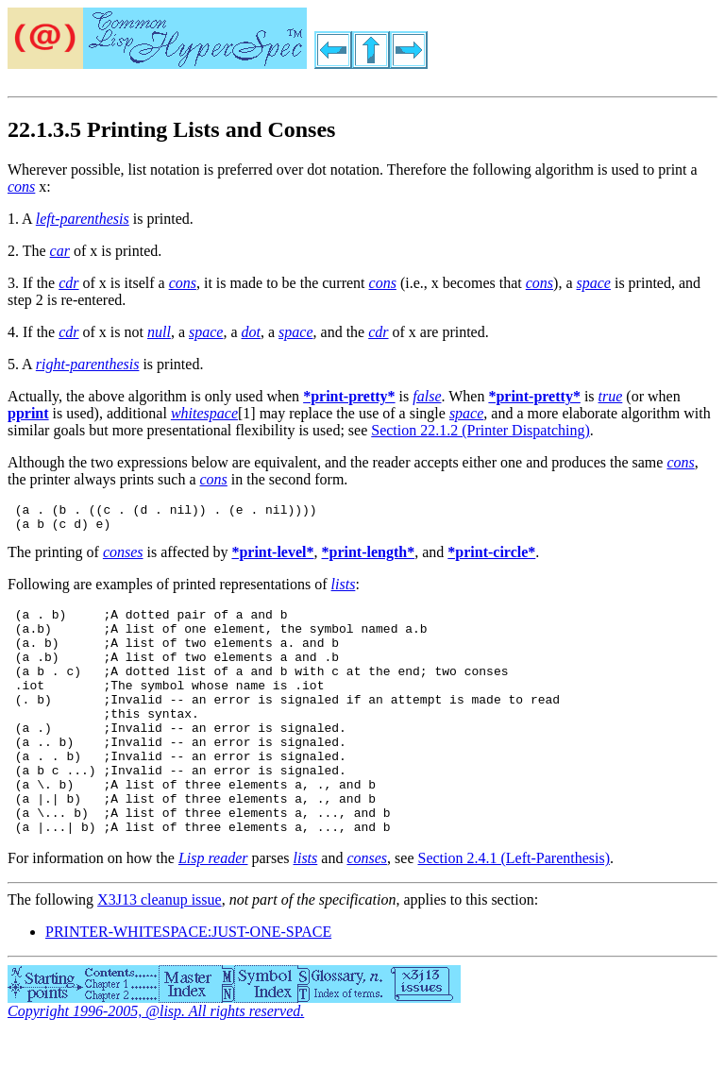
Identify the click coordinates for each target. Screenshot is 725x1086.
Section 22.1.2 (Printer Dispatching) (480, 430)
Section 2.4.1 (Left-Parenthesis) (514, 909)
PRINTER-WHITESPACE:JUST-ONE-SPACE (188, 983)
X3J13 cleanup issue (159, 950)
